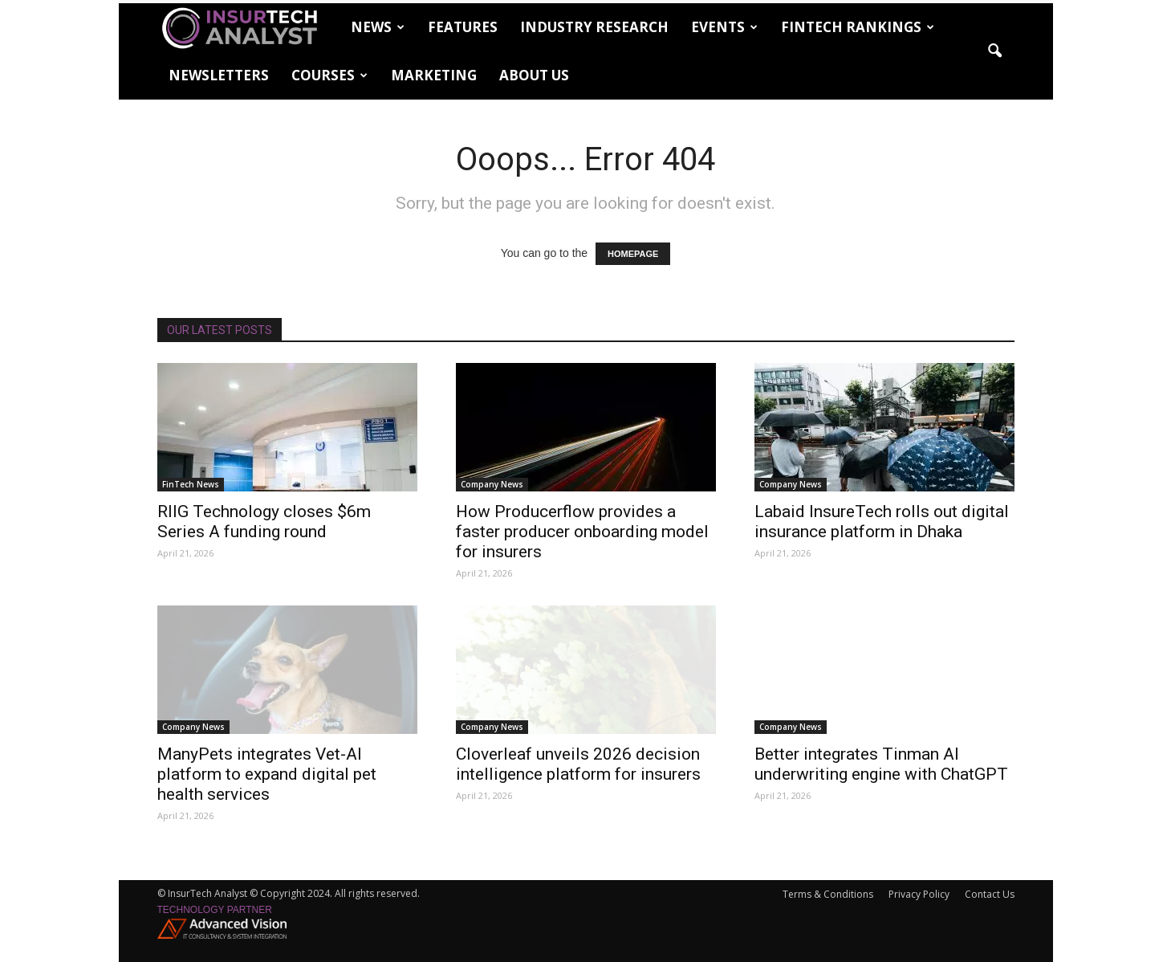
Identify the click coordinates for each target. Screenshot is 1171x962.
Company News (492, 484)
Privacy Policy (918, 894)
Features (463, 27)
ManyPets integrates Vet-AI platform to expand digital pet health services (266, 774)
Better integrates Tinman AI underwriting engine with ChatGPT (881, 764)
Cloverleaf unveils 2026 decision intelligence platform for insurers (578, 764)
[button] (995, 51)
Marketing (434, 75)
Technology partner (214, 909)
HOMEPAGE (633, 254)
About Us (534, 75)
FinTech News (190, 484)
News (378, 27)
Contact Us (989, 894)
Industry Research (594, 27)
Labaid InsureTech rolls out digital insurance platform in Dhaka (881, 521)
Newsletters (219, 75)
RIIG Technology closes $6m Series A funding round (264, 521)
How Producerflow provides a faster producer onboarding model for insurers (582, 531)
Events (724, 27)
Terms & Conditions (828, 894)
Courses (329, 75)
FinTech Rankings (857, 27)
